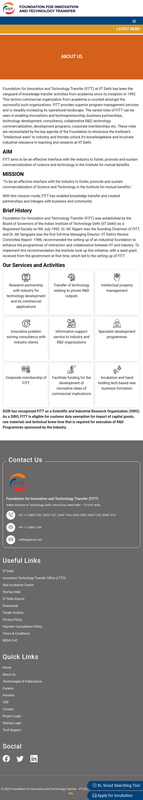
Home (7, 667)
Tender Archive (13, 612)
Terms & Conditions (16, 633)
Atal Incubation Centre (18, 585)
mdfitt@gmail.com (30, 539)
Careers (8, 688)
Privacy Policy (12, 619)
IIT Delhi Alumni (13, 599)
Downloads (10, 606)
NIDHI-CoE (10, 640)
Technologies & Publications (22, 681)
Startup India (12, 592)
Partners (9, 695)
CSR (5, 702)
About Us (9, 674)
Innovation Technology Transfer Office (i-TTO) (34, 578)
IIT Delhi (8, 571)
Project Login (12, 716)
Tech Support (12, 730)
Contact (8, 709)
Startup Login (12, 723)
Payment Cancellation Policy (22, 626)
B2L (71, 793)
